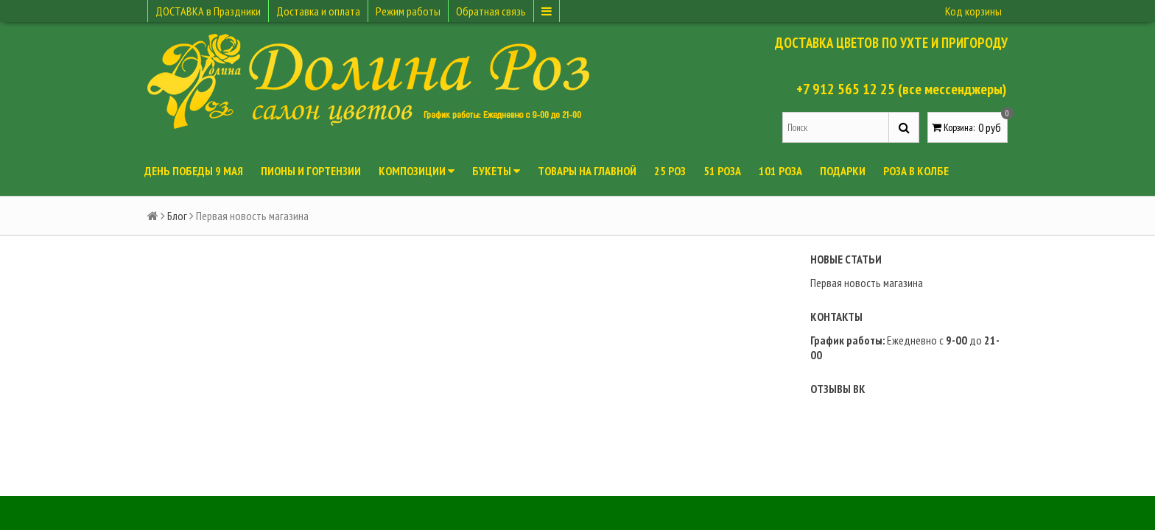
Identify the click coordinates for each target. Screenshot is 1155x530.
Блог (177, 215)
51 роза (722, 170)
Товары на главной (587, 170)
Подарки (843, 170)
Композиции (416, 171)
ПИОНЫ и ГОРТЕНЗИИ (311, 170)
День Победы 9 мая (193, 170)
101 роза (780, 170)
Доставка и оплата (318, 11)
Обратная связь (491, 11)
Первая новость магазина (866, 282)
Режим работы (408, 11)
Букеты (496, 171)
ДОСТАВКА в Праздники (208, 11)
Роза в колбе (916, 170)
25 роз (670, 170)
